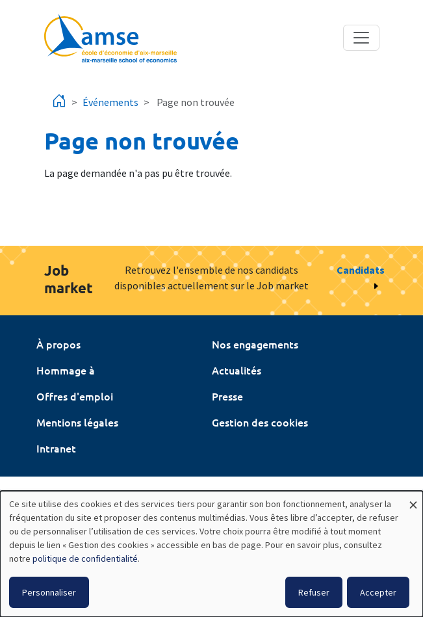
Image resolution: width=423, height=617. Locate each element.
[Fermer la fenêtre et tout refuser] (413, 499)
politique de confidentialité (85, 558)
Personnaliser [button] (49, 592)
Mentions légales (77, 422)
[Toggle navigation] (361, 38)
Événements (110, 102)
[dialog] (211, 554)
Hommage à (65, 370)
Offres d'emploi (74, 396)
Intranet (56, 448)
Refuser (313, 592)
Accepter (378, 592)
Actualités (236, 370)
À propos (58, 344)
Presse (227, 396)
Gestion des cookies (260, 422)
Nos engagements (255, 344)
